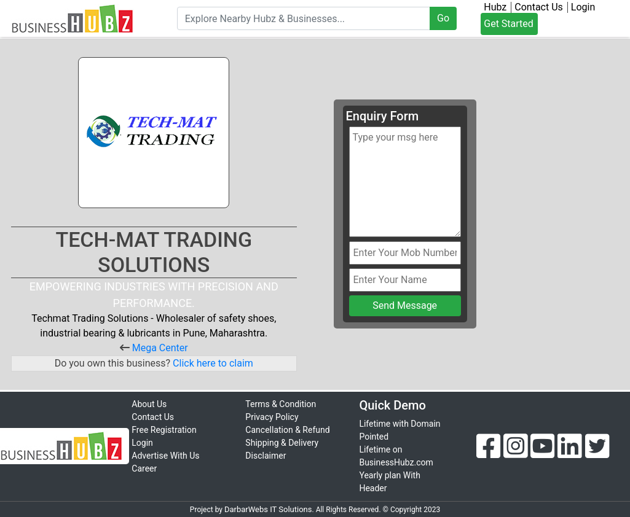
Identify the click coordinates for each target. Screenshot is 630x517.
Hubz (495, 7)
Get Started (509, 23)
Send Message (404, 305)
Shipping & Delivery (281, 443)
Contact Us (538, 7)
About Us (149, 404)
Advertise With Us (165, 456)
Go (443, 18)
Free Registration (164, 430)
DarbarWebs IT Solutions (268, 509)
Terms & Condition (280, 404)
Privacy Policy (271, 417)
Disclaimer (265, 456)
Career (144, 468)
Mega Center (160, 348)
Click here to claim (211, 363)
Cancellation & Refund (287, 430)
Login (583, 7)
